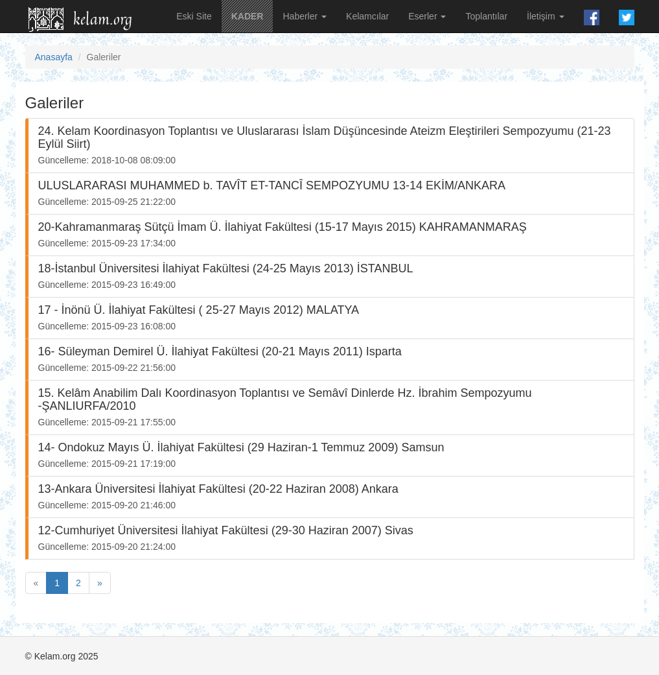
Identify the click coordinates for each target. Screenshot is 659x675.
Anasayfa (54, 57)
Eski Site (193, 16)
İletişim (545, 16)
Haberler (305, 16)
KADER (247, 16)
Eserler (427, 16)
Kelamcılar (367, 16)
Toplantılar (486, 16)
